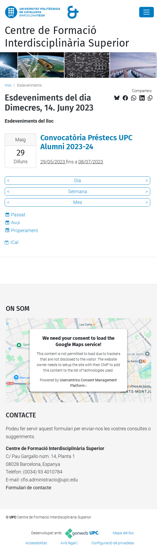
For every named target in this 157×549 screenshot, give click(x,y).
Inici (8, 85)
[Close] (146, 12)
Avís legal (68, 543)
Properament (24, 230)
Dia (77, 180)
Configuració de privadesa (112, 543)
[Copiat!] (150, 98)
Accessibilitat (36, 543)
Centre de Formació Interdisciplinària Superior (67, 36)
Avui (15, 222)
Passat (18, 214)
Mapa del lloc (123, 533)
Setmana (77, 191)
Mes (77, 202)
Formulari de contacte (28, 487)
